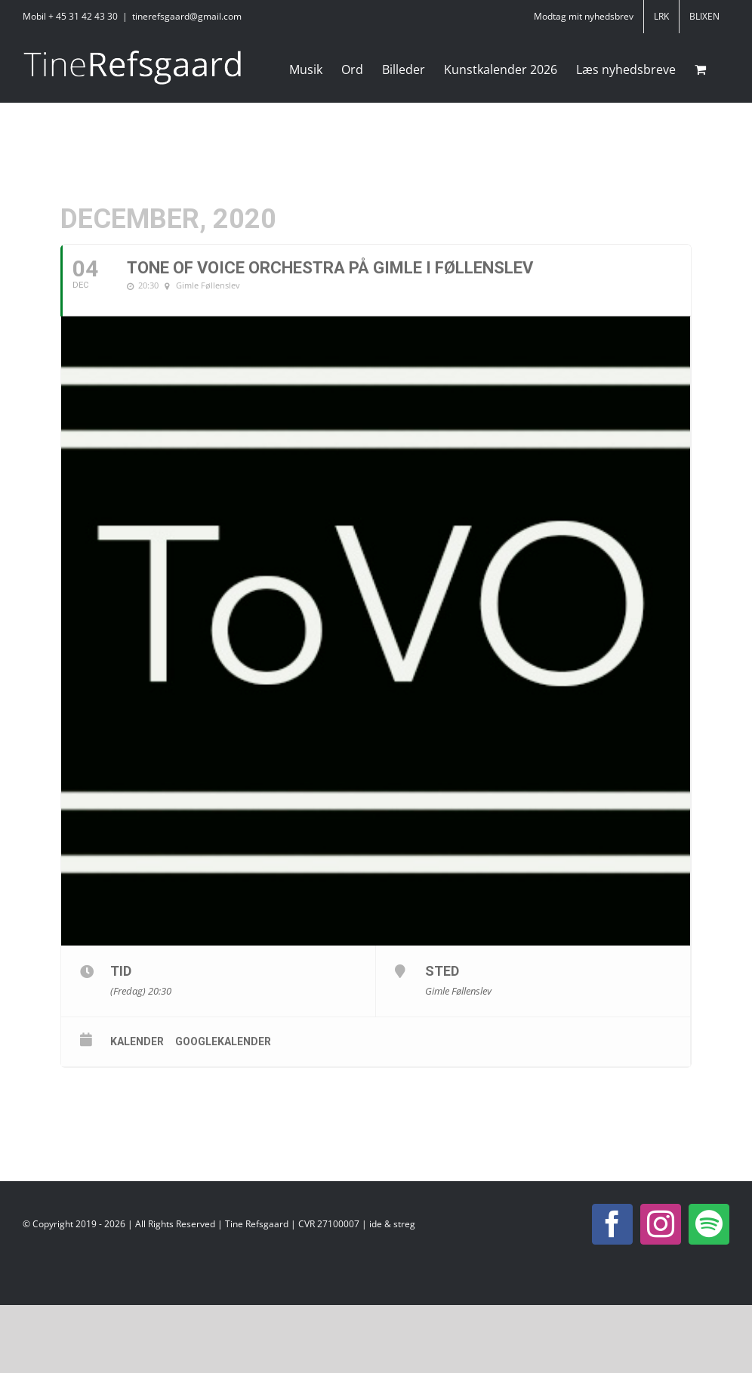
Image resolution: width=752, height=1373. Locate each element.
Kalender (137, 1041)
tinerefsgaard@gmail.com (187, 16)
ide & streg (392, 1223)
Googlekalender (223, 1041)
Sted (442, 971)
